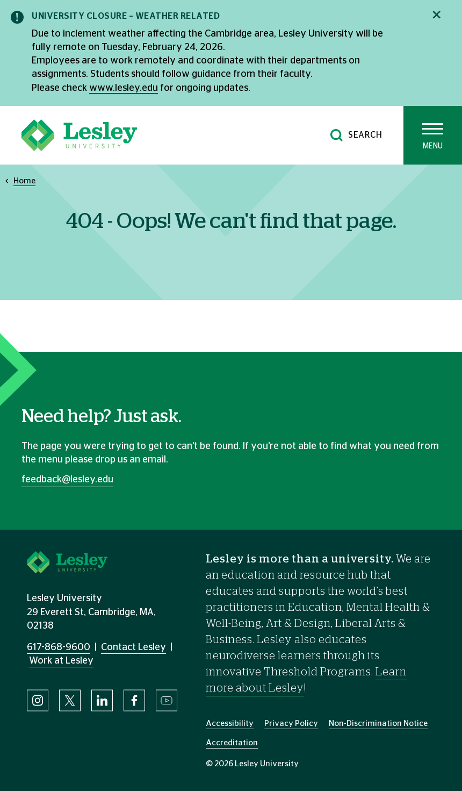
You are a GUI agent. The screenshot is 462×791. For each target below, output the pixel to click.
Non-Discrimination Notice (378, 723)
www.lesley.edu (123, 88)
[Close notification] (436, 15)
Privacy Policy (291, 723)
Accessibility (230, 723)
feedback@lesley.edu (67, 479)
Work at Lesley (61, 661)
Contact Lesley (133, 647)
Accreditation (232, 743)
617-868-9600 (58, 647)
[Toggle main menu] (432, 135)
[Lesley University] (79, 135)
